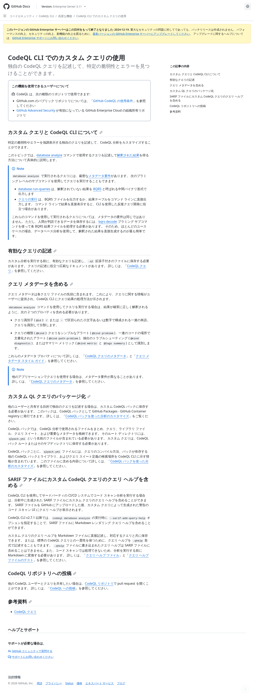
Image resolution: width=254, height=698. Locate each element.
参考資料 (20, 601)
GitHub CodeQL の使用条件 (113, 101)
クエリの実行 (27, 199)
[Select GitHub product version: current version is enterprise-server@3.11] (64, 6)
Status (69, 683)
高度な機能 (65, 16)
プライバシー (53, 683)
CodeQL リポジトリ (99, 583)
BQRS (97, 189)
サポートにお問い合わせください (31, 657)
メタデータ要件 (100, 176)
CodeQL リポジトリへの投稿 (42, 573)
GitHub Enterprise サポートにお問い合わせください (45, 38)
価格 (79, 683)
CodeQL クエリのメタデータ (105, 356)
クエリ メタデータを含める (40, 284)
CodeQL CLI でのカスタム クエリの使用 (101, 16)
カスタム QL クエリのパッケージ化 (49, 396)
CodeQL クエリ (25, 612)
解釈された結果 (128, 155)
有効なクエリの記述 (32, 250)
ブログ (121, 683)
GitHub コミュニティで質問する (30, 651)
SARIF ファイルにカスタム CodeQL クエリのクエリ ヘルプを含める (78, 482)
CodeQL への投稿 (62, 588)
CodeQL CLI (46, 16)
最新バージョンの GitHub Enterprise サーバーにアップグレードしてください (141, 34)
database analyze (49, 155)
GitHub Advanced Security (35, 110)
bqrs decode (107, 221)
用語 (39, 683)
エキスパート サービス (99, 683)
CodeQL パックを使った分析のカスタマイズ (97, 416)
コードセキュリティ (22, 16)
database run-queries (34, 189)
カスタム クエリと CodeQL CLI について (55, 132)
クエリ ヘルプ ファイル (102, 555)
